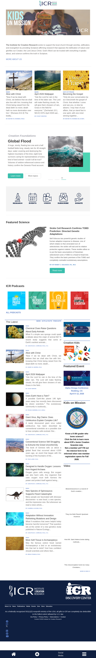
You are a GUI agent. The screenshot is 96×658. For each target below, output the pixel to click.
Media (28, 606)
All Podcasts (13, 313)
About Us (8, 606)
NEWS (8, 92)
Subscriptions (54, 617)
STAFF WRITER (32, 388)
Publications (21, 606)
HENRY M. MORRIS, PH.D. (35, 367)
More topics (33, 176)
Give (38, 606)
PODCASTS (57, 321)
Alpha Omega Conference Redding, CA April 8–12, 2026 (76, 391)
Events (33, 606)
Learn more (15, 176)
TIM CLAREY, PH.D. (33, 459)
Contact (63, 617)
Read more (57, 270)
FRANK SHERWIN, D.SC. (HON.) (36, 410)
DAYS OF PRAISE (68, 92)
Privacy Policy (43, 617)
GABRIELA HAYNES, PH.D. (35, 508)
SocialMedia (60, 654)
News (14, 606)
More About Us (14, 59)
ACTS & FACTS (47, 321)
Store (43, 606)
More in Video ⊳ (85, 571)
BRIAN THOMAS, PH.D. (34, 554)
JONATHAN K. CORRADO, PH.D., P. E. (38, 345)
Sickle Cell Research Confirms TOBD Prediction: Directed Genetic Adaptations (69, 231)
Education (49, 606)
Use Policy (33, 617)
